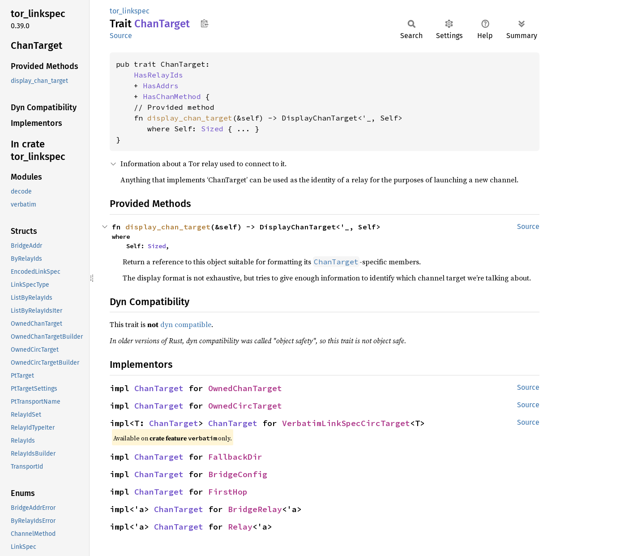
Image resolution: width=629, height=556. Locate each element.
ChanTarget (159, 388)
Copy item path (204, 23)
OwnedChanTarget (245, 388)
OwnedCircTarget (245, 406)
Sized (212, 128)
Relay (240, 527)
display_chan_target (189, 117)
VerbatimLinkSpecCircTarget (346, 423)
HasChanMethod (172, 96)
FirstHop (228, 492)
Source (121, 35)
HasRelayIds (158, 74)
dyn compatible (185, 324)
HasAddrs (161, 85)
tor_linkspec (130, 11)
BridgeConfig (237, 474)
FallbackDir (235, 457)
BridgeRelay (255, 509)
